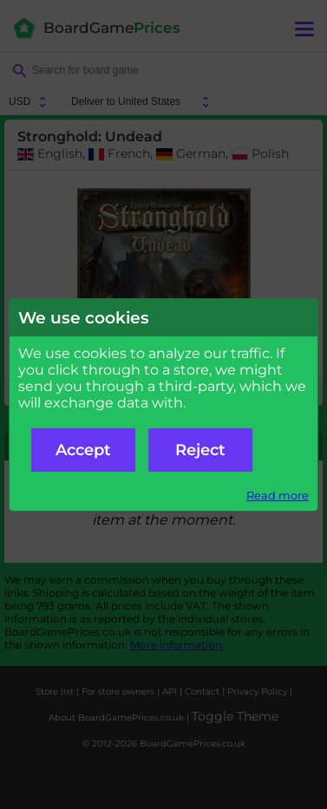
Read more (277, 495)
